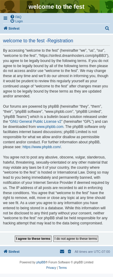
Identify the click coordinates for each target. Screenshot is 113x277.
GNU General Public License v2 (35, 121)
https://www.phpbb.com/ (42, 147)
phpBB (41, 262)
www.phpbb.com (50, 127)
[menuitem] (15, 17)
